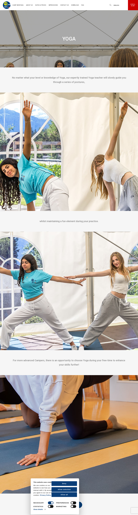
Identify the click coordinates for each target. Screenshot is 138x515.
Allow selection (34, 489)
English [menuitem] (116, 5)
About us (29, 5)
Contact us (64, 5)
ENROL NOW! (134, 5)
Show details (8, 509)
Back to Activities (69, 505)
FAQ (82, 5)
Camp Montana (18, 5)
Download (75, 5)
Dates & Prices (40, 5)
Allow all (34, 494)
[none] (119, 5)
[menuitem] (119, 5)
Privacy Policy (15, 495)
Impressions (53, 5)
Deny (34, 483)
